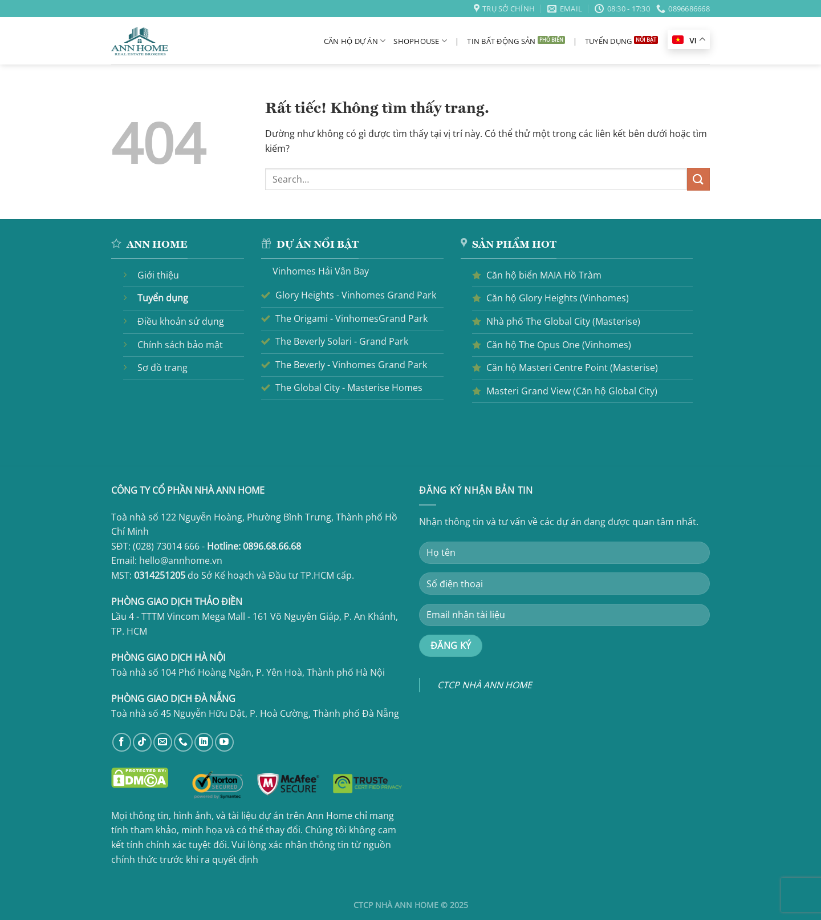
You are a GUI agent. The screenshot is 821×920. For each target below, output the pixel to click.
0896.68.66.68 (272, 546)
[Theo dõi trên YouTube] (224, 742)
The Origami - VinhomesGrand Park (351, 318)
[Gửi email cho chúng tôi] (162, 742)
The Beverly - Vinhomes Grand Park (351, 364)
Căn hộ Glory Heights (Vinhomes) (557, 298)
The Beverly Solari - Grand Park (341, 341)
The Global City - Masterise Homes (348, 387)
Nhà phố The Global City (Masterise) (563, 321)
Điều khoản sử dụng (180, 321)
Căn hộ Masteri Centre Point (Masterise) (572, 367)
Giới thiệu (158, 275)
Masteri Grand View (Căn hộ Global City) (571, 391)
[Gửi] (698, 179)
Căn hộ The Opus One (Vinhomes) (558, 344)
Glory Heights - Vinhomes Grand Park (355, 295)
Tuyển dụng (608, 41)
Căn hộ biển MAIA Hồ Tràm (543, 275)
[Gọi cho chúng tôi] (183, 742)
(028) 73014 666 (166, 546)
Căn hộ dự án (355, 40)
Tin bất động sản (501, 41)
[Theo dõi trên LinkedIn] (203, 742)
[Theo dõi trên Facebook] (121, 742)
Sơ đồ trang (162, 367)
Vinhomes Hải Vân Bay (321, 271)
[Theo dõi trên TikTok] (142, 742)
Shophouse (420, 40)
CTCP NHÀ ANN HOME (484, 685)
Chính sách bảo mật (180, 344)
